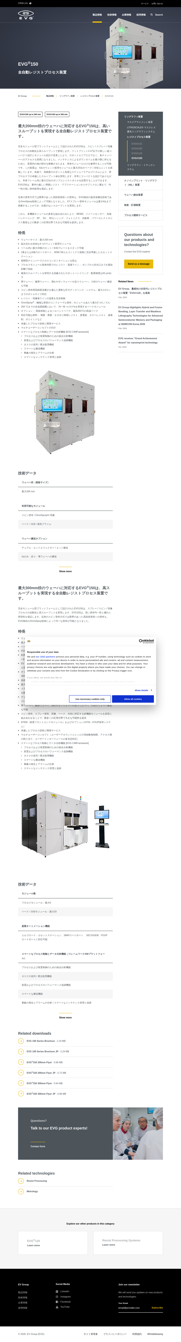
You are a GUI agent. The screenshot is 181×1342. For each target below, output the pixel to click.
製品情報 (50, 96)
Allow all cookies (133, 699)
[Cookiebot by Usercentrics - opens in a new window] (141, 641)
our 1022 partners (45, 656)
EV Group (22, 96)
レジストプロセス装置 (89, 96)
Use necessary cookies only (90, 699)
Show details (141, 690)
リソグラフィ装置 (67, 96)
